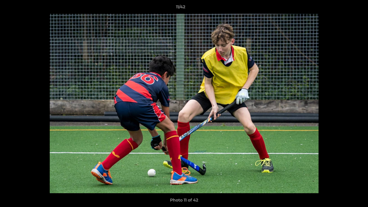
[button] (343, 8)
